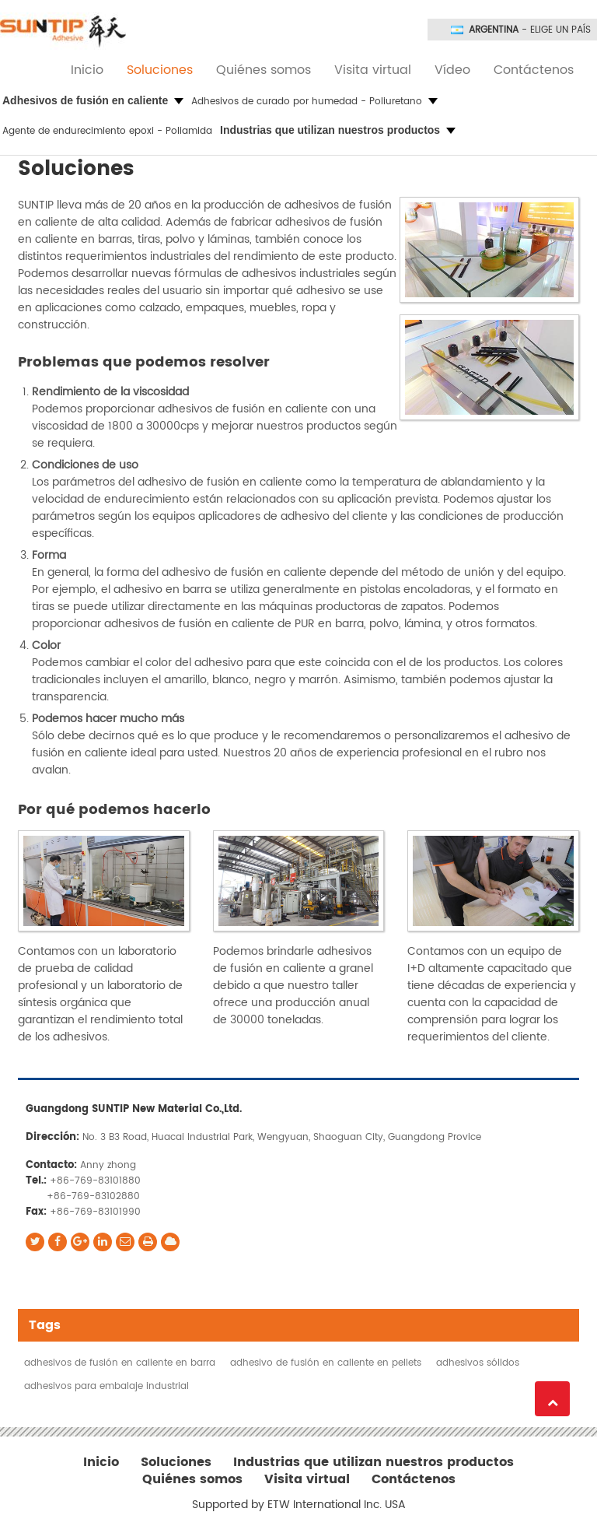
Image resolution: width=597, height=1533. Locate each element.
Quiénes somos (263, 70)
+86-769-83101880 (95, 1180)
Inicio (87, 70)
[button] (93, 101)
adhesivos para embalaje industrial (106, 1386)
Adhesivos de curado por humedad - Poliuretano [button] (314, 101)
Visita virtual (372, 70)
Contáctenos (534, 70)
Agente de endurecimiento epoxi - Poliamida (107, 131)
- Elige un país (530, 30)
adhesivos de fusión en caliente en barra (119, 1363)
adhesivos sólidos (477, 1363)
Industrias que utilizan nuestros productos (373, 1463)
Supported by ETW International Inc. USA (299, 1505)
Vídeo (452, 70)
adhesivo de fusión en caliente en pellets (325, 1363)
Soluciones (160, 70)
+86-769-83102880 (93, 1196)
